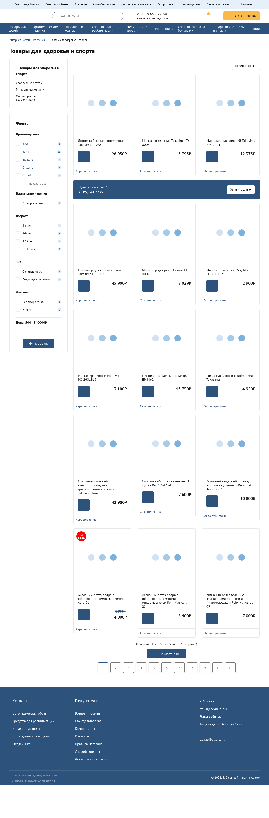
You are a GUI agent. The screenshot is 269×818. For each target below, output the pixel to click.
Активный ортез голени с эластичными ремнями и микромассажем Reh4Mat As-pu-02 (230, 601)
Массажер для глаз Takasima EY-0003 (166, 142)
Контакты (80, 4)
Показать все (37, 183)
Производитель (38, 134)
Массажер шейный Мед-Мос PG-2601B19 (99, 378)
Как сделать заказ (88, 721)
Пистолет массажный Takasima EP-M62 (165, 378)
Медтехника (21, 744)
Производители (190, 4)
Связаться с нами (218, 4)
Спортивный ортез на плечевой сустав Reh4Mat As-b (165, 483)
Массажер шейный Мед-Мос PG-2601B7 (227, 272)
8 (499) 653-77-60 (152, 14)
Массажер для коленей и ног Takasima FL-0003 (99, 272)
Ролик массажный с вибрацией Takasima (229, 378)
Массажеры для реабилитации (26, 98)
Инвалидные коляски (28, 728)
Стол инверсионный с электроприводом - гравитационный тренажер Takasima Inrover (98, 487)
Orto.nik (27, 167)
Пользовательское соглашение (32, 780)
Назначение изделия (38, 193)
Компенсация (85, 728)
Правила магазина (89, 744)
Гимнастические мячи (30, 89)
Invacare (27, 160)
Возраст (38, 216)
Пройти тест (209, 732)
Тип (38, 262)
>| (230, 668)
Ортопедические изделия (31, 736)
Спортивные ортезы (29, 83)
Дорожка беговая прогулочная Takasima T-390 (101, 142)
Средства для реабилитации (33, 721)
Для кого (38, 292)
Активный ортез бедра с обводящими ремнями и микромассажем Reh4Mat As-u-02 (165, 601)
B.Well (26, 144)
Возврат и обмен (56, 4)
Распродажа (165, 4)
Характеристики (102, 171)
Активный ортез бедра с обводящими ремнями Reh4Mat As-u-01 (101, 599)
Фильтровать (38, 343)
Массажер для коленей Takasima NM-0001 (230, 142)
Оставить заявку (241, 189)
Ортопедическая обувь (29, 713)
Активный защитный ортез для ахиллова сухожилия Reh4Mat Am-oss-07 (229, 485)
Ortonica (28, 175)
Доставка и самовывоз (136, 4)
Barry (25, 151)
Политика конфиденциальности (33, 775)
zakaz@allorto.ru (212, 739)
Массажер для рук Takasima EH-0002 (166, 272)
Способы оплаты (104, 4)
